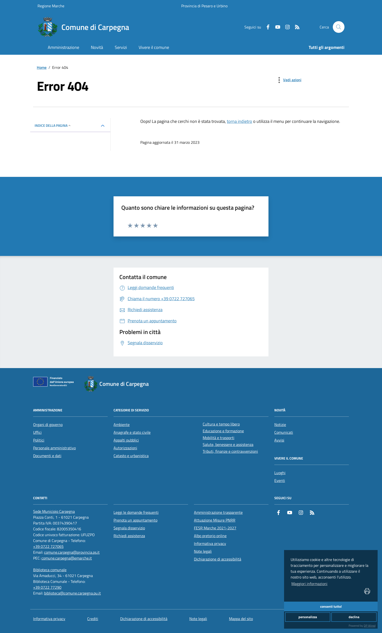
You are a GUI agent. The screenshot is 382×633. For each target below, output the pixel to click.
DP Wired (369, 625)
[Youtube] (276, 27)
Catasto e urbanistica (131, 456)
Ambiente (122, 424)
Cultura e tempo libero (221, 424)
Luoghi (280, 473)
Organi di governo (48, 424)
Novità (97, 47)
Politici (38, 440)
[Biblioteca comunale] (50, 570)
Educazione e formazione (223, 431)
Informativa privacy (210, 543)
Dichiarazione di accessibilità (217, 559)
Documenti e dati (47, 456)
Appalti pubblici (126, 440)
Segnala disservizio (129, 528)
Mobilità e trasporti (218, 438)
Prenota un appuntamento (135, 520)
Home (42, 67)
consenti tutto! (331, 606)
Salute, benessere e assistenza (228, 444)
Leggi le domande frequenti (136, 512)
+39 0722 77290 (47, 587)
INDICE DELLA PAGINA (53, 125)
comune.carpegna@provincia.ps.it (72, 552)
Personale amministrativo (54, 448)
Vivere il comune (154, 47)
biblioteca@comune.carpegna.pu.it (72, 593)
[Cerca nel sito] (338, 27)
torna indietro (239, 121)
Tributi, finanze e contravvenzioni (230, 451)
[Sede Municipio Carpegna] (54, 511)
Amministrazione (63, 47)
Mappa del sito (241, 619)
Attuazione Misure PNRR (214, 520)
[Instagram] (285, 27)
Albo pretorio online (210, 536)
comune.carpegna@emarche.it (66, 558)
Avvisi (279, 440)
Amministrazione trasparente (218, 512)
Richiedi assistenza (129, 536)
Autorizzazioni (125, 448)
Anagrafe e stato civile (132, 432)
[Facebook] (266, 27)
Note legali (203, 551)
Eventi (279, 480)
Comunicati (283, 432)
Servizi (121, 47)
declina (354, 617)
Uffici (37, 432)
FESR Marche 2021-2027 (215, 528)
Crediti (92, 619)
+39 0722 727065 (48, 546)
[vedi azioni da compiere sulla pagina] (288, 80)
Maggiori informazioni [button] (309, 584)
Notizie (280, 424)
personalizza (307, 617)
